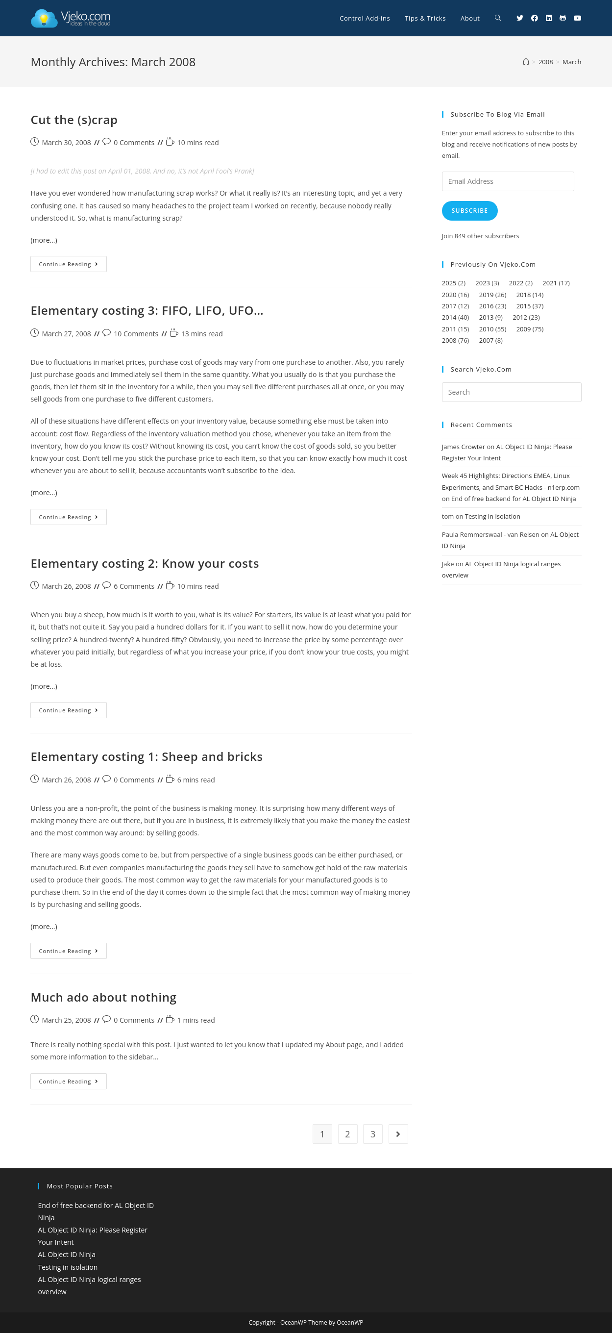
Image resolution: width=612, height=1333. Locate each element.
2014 (449, 317)
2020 (449, 294)
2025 (449, 282)
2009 (523, 329)
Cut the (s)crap (74, 119)
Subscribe (470, 210)
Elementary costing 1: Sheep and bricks (146, 756)
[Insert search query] (512, 392)
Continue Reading (73, 265)
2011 (449, 329)
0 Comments (134, 142)
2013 (486, 317)
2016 (486, 306)
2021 (549, 282)
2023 (482, 282)
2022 (516, 282)
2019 (486, 294)
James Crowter (463, 446)
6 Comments (134, 586)
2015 (523, 306)
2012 (520, 317)
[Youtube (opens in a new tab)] (578, 18)
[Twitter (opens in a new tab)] (520, 18)
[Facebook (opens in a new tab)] (534, 18)
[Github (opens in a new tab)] (563, 18)
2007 (486, 340)
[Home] (526, 61)
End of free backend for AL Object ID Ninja (513, 498)
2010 (486, 329)
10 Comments (136, 333)
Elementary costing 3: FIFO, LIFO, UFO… (147, 310)
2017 (449, 306)
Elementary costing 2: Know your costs (144, 563)
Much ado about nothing (103, 997)
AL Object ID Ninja (67, 1254)
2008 (449, 340)
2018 (523, 294)
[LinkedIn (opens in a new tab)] (549, 18)
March (572, 61)
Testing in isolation (492, 516)
